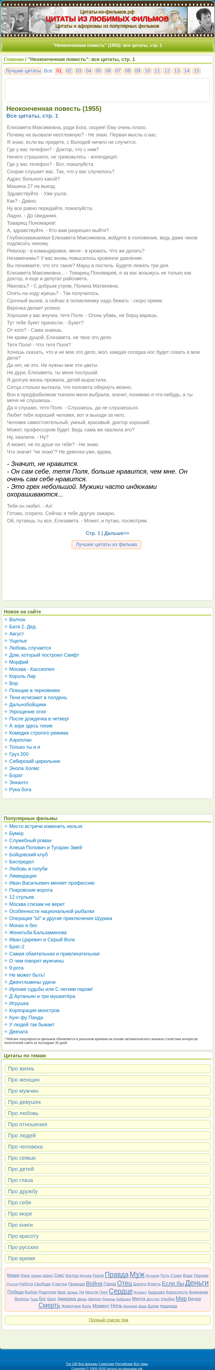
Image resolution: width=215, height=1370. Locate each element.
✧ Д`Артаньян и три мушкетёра (39, 996)
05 (98, 71)
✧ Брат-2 (14, 946)
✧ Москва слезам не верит (34, 904)
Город (110, 1283)
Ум (81, 1292)
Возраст (140, 1292)
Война (94, 1283)
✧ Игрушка (16, 1003)
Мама (13, 1275)
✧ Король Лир (20, 676)
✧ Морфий (16, 662)
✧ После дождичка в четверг (36, 718)
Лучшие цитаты (23, 71)
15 (196, 71)
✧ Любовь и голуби (26, 869)
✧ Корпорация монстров (32, 1010)
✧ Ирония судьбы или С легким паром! (48, 989)
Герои (98, 1275)
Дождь (72, 1292)
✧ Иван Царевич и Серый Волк (39, 939)
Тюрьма (200, 1275)
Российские (124, 1364)
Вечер (194, 1298)
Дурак (153, 1306)
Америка (66, 1298)
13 (177, 71)
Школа (94, 1298)
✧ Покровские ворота (28, 890)
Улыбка (168, 1298)
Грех (103, 1292)
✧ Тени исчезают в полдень (35, 697)
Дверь (82, 1299)
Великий (130, 1306)
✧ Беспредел (19, 861)
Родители (47, 1292)
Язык (25, 1275)
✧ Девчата (16, 1031)
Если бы (173, 1283)
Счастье (59, 1283)
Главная (14, 59)
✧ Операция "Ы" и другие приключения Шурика (58, 918)
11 (157, 71)
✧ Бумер (14, 833)
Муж (137, 1274)
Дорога (139, 1283)
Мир (181, 1298)
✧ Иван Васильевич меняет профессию (49, 883)
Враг (61, 1292)
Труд (34, 1299)
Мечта (138, 1298)
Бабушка (123, 1299)
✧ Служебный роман (28, 840)
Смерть (49, 1305)
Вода (187, 1275)
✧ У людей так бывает (29, 1024)
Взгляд (71, 1275)
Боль (86, 1306)
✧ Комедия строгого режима (36, 733)
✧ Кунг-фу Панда (23, 1017)
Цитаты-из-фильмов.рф (107, 11)
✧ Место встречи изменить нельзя (43, 826)
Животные (71, 1306)
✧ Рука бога (17, 789)
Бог (42, 1298)
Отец (124, 1283)
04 (88, 71)
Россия (13, 1284)
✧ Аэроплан (18, 740)
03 (78, 71)
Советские (106, 1364)
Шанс (48, 1275)
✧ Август (14, 634)
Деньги (197, 1283)
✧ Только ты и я (22, 747)
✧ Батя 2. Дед (20, 626)
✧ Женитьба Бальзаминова (35, 932)
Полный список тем (108, 1320)
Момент (100, 1305)
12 (167, 71)
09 (137, 71)
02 (69, 71)
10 (147, 71)
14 (186, 71)
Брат (51, 1298)
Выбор (31, 1292)
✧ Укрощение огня (25, 711)
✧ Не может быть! (24, 975)
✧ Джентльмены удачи (30, 982)
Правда (117, 1274)
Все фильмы (88, 1364)
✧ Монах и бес (20, 925)
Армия (36, 1276)
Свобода (42, 1283)
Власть (154, 1283)
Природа (76, 1283)
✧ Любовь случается (27, 648)
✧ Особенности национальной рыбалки (49, 911)
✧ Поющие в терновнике (32, 690)
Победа (15, 1292)
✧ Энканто (16, 782)
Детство (152, 1299)
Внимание (198, 1292)
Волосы (21, 1298)
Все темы (141, 1364)
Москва (86, 1276)
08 (128, 71)
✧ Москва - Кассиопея (29, 669)
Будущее (156, 1292)
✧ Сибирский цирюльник (32, 761)
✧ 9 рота (14, 968)
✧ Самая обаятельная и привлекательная (52, 954)
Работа (26, 1283)
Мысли (91, 1292)
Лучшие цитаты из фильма (106, 544)
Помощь (108, 1299)
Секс (59, 1275)
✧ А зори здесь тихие (28, 726)
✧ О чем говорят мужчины (34, 961)
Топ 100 (72, 1364)
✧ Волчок (14, 619)
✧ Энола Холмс (22, 768)
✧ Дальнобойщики (25, 704)
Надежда (168, 1306)
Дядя (142, 1306)
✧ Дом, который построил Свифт (41, 655)
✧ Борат (13, 775)
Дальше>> (116, 533)
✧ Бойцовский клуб (26, 854)
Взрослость (177, 1292)
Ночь (116, 1305)
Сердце (121, 1291)
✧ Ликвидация (20, 876)
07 (118, 71)
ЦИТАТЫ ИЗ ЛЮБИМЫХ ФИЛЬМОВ (107, 19)
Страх (176, 1275)
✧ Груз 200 (16, 754)
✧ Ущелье (15, 641)
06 (108, 71)
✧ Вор (11, 683)
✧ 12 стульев (19, 897)
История (152, 1276)
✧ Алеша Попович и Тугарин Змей (43, 847)
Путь (165, 1275)
